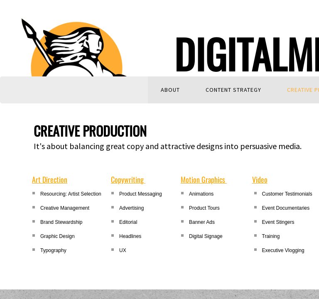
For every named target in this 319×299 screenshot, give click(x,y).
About (170, 89)
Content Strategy (233, 89)
